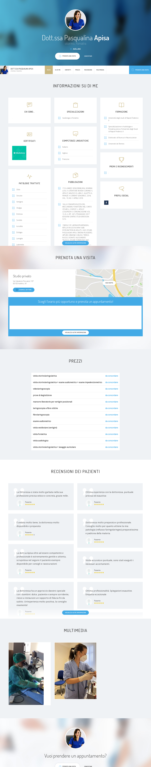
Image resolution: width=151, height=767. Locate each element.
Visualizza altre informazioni (75, 243)
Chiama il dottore (24, 290)
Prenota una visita (140, 70)
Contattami (88, 56)
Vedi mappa (109, 283)
